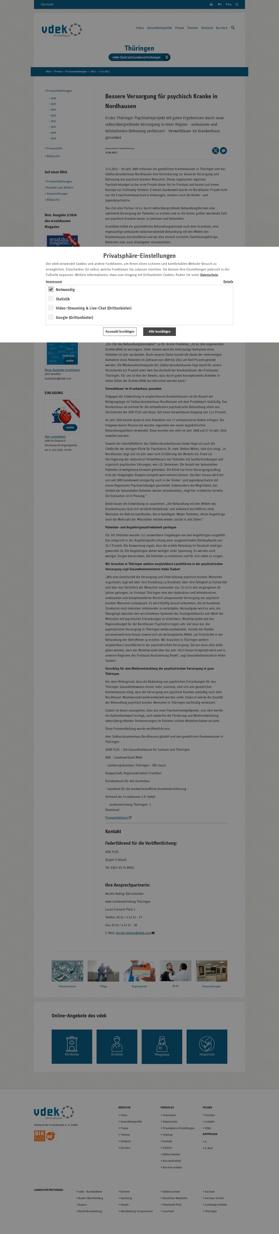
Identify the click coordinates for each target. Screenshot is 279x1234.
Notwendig (65, 290)
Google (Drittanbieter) (74, 317)
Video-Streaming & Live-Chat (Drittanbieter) (93, 308)
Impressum (54, 282)
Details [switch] (228, 282)
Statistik (63, 299)
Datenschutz (209, 275)
